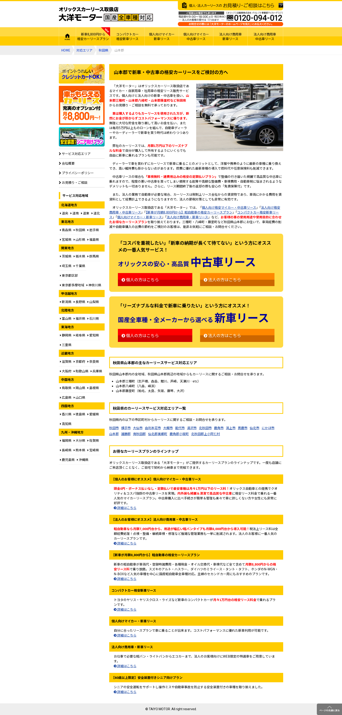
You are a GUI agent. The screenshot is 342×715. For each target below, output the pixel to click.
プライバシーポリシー (76, 173)
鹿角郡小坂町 (179, 433)
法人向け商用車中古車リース (265, 36)
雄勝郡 (126, 433)
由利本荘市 (153, 427)
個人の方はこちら (140, 279)
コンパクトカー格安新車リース (127, 36)
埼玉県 (65, 265)
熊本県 (79, 450)
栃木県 (79, 256)
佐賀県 (93, 440)
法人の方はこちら (222, 279)
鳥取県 (65, 387)
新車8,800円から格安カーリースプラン (93, 36)
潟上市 (231, 427)
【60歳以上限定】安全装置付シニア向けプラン (82, 136)
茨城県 (65, 256)
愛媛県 (93, 414)
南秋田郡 (139, 433)
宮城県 (65, 239)
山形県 (79, 239)
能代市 (180, 427)
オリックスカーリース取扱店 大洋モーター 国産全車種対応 (106, 14)
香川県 (65, 414)
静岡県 (65, 335)
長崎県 (65, 450)
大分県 (79, 440)
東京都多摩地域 (72, 285)
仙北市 (254, 427)
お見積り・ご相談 (73, 182)
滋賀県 (65, 361)
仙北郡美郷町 (157, 433)
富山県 (65, 318)
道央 (64, 213)
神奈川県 (94, 285)
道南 (75, 213)
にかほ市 (268, 427)
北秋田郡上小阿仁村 (205, 433)
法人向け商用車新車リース (230, 36)
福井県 (79, 318)
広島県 (65, 397)
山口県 (79, 397)
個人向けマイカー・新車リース (139, 217)
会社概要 (67, 163)
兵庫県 (96, 371)
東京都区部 (69, 275)
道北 (96, 213)
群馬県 (93, 256)
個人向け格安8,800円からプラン (82, 105)
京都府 (79, 361)
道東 (85, 213)
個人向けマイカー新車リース (162, 36)
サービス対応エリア (75, 153)
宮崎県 (93, 450)
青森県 (65, 230)
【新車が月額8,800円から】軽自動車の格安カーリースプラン (189, 212)
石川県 (93, 318)
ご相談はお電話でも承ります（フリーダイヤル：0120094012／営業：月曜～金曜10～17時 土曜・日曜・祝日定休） (230, 18)
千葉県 (79, 265)
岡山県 (79, 387)
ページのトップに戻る (329, 709)
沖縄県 (82, 459)
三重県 (65, 344)
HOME (67, 36)
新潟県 (65, 301)
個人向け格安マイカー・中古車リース (229, 207)
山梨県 (93, 301)
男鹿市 (242, 427)
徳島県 (79, 414)
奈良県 (93, 361)
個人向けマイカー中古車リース (196, 36)
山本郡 (114, 433)
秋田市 (114, 427)
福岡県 (65, 440)
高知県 (65, 423)
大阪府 (65, 371)
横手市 (126, 427)
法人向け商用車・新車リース (187, 217)
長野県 (79, 301)
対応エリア (84, 50)
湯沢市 (192, 427)
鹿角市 (219, 427)
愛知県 (93, 335)
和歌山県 (81, 371)
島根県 (93, 387)
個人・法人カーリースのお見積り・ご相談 (230, 5)
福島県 (93, 239)
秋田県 (103, 50)
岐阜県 (79, 335)
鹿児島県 (67, 459)
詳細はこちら (125, 507)
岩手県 (93, 230)
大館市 (168, 427)
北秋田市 (205, 427)
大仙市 (138, 427)
